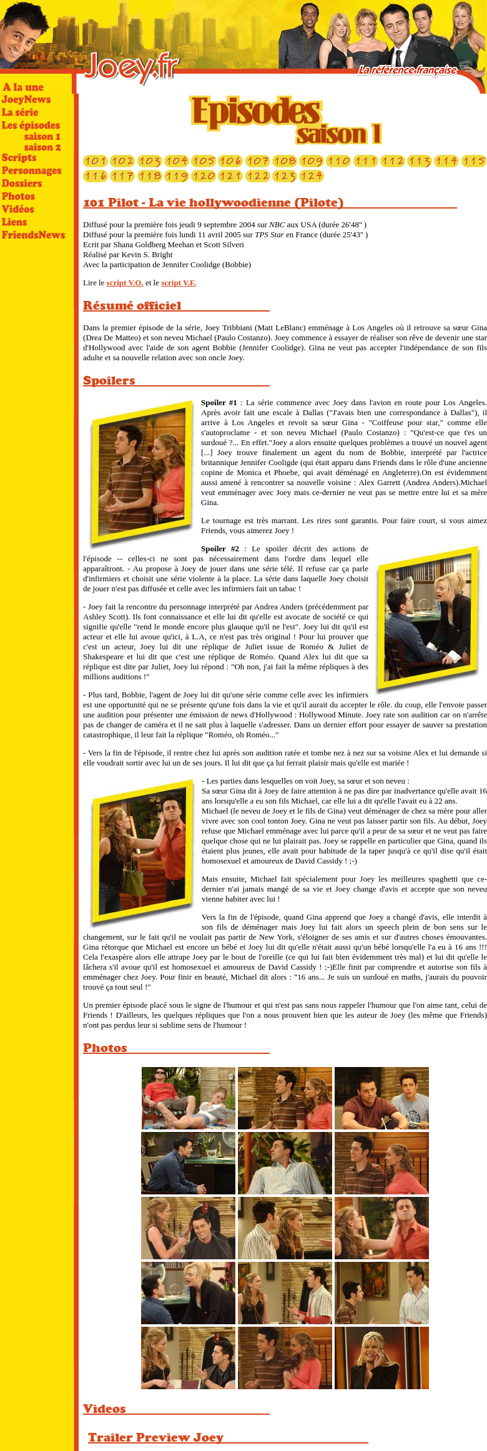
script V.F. (178, 282)
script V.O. (125, 282)
